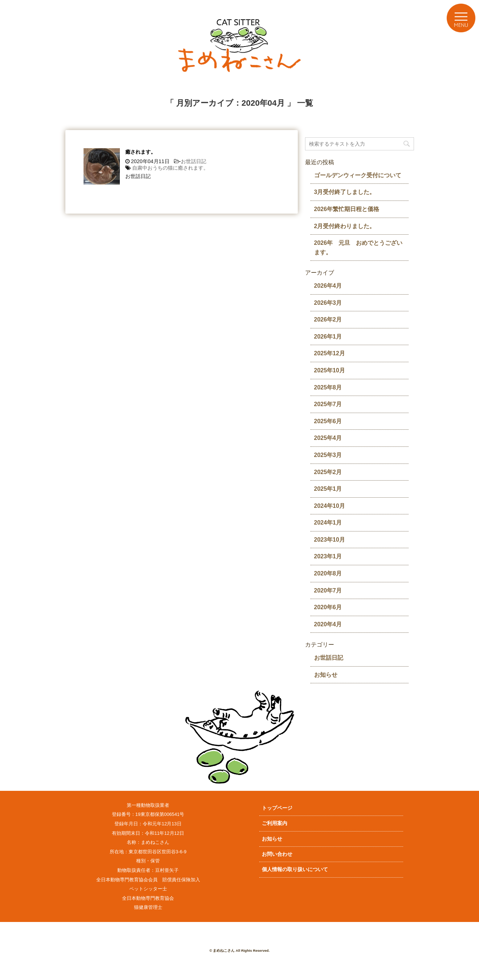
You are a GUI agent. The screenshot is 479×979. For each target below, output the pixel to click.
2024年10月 (329, 506)
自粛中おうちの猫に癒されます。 (170, 168)
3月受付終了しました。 (345, 192)
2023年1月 (328, 556)
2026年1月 (328, 336)
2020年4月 (328, 624)
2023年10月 (329, 540)
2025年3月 (328, 455)
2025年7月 (328, 404)
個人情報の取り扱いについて (295, 869)
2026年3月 (328, 303)
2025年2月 (328, 472)
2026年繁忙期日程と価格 (346, 209)
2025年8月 (328, 387)
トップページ (277, 808)
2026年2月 (328, 319)
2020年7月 (328, 590)
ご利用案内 (274, 823)
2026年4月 (328, 286)
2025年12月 (329, 353)
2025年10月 (329, 370)
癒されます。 (140, 152)
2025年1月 (328, 489)
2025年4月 (328, 438)
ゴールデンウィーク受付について (357, 175)
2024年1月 (328, 522)
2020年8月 (328, 573)
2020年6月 (328, 607)
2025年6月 (328, 421)
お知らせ (325, 675)
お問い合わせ (277, 854)
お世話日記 (193, 161)
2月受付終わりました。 (345, 226)
